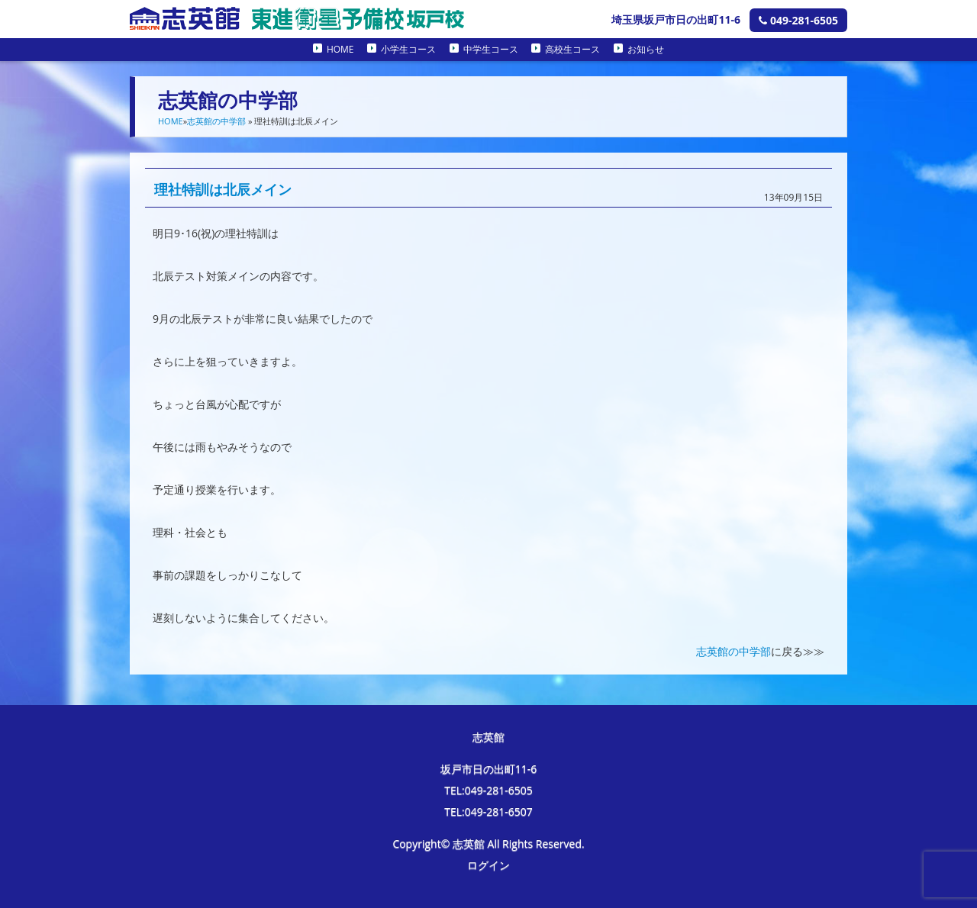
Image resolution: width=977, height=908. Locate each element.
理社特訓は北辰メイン (223, 189)
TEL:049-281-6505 (488, 790)
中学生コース (490, 49)
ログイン (488, 865)
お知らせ (645, 49)
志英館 (488, 736)
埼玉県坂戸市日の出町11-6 (675, 19)
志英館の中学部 (216, 121)
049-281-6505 (798, 20)
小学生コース (408, 49)
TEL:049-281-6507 (488, 811)
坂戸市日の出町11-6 (488, 768)
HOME (340, 49)
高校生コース (572, 49)
